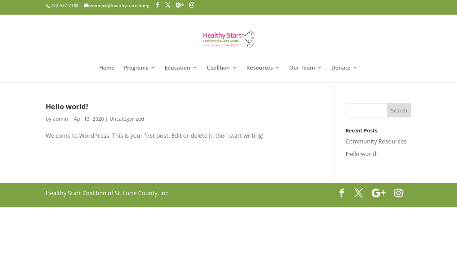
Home (107, 68)
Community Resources (376, 141)
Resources (259, 68)
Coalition (218, 68)
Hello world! (67, 106)
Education (177, 68)
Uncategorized (127, 118)
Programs (136, 68)
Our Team (302, 68)
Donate (341, 68)
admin (60, 118)
